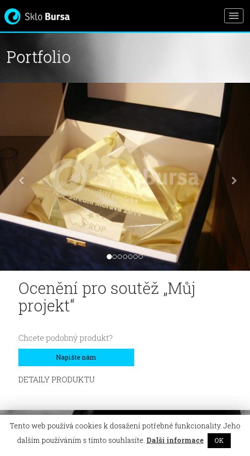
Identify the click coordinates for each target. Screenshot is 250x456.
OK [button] (219, 440)
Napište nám (76, 357)
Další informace (175, 440)
